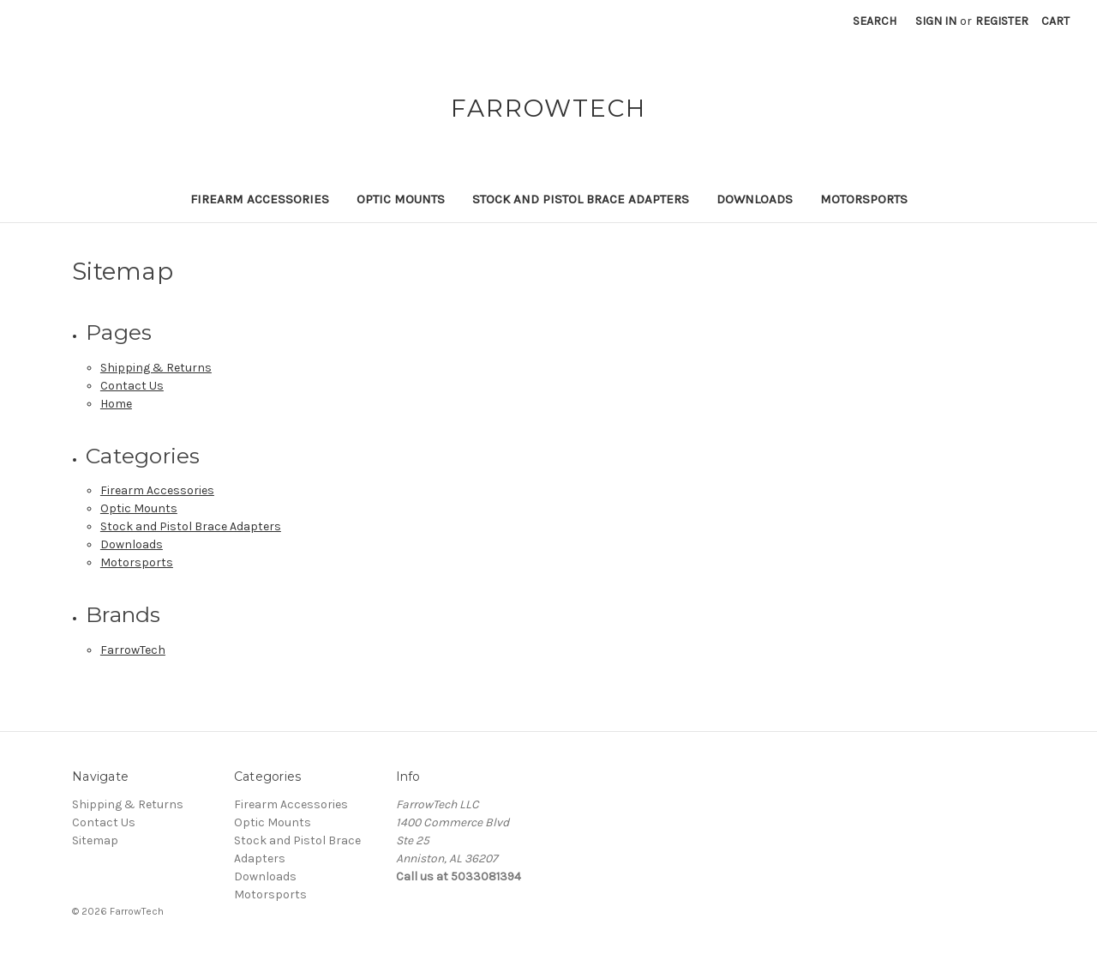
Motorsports (864, 199)
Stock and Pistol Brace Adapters (580, 199)
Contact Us (132, 385)
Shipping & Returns (156, 367)
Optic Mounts (401, 199)
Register (1001, 21)
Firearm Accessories (259, 199)
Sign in (935, 21)
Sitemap (95, 840)
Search (874, 21)
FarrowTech (132, 650)
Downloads (754, 199)
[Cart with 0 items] (1055, 21)
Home (116, 403)
